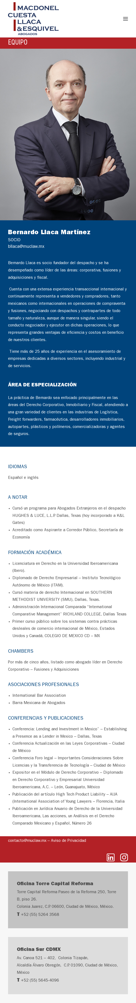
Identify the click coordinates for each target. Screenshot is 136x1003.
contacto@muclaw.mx (27, 841)
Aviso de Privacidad (68, 841)
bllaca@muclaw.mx (26, 247)
